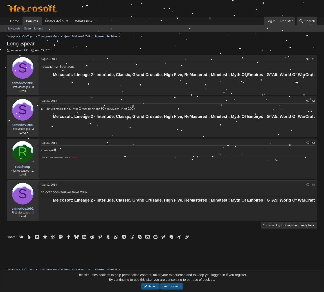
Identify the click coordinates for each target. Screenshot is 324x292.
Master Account (56, 21)
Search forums (33, 28)
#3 (313, 142)
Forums (32, 21)
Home (14, 21)
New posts (13, 28)
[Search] (307, 21)
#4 (313, 184)
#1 (313, 59)
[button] (96, 21)
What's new (83, 21)
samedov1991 (20, 50)
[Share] (307, 59)
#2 (313, 100)
